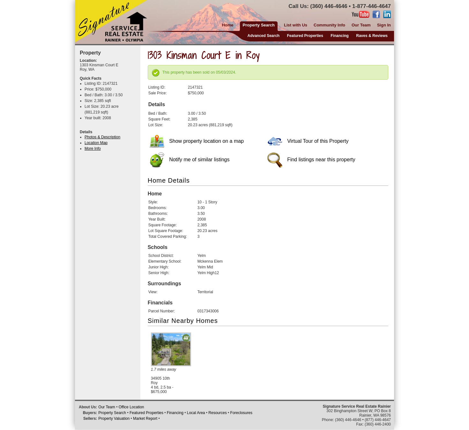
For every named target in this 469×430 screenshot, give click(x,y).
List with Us (295, 25)
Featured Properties (305, 35)
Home (227, 25)
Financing (340, 35)
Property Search (112, 413)
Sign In (384, 25)
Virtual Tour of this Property (308, 141)
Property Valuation (114, 418)
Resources (217, 413)
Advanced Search (263, 35)
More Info (93, 148)
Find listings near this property (311, 159)
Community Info (329, 25)
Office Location (131, 407)
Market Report (145, 418)
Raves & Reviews (372, 35)
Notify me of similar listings (189, 159)
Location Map (96, 143)
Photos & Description (102, 137)
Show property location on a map (196, 141)
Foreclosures (241, 413)
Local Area (196, 413)
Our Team (361, 25)
